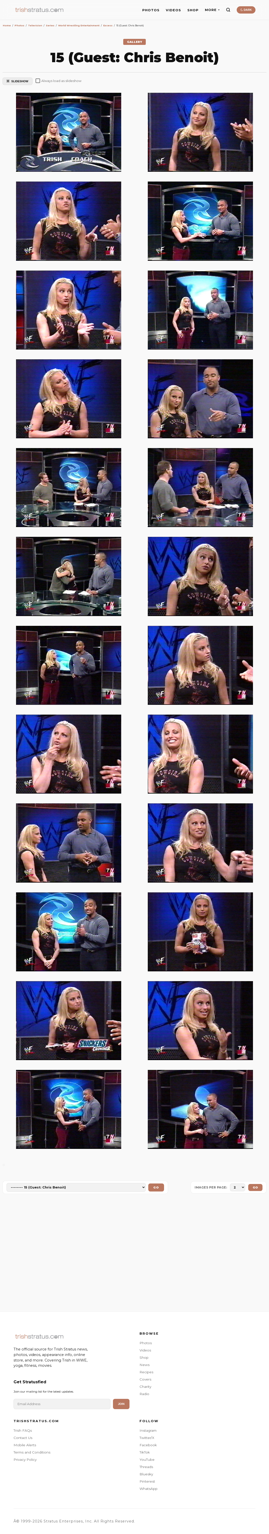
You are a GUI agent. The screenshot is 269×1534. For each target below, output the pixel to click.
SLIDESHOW (17, 81)
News (145, 1365)
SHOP (193, 10)
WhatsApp (149, 1489)
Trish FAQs (23, 1430)
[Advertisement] (134, 1254)
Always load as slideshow (58, 80)
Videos (145, 1350)
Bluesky (146, 1474)
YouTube (147, 1460)
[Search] (228, 10)
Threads (146, 1467)
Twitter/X (147, 1438)
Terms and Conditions (32, 1452)
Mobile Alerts (25, 1445)
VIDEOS (173, 10)
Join (121, 1403)
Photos (146, 1343)
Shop (144, 1357)
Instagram (148, 1430)
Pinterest (147, 1481)
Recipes (146, 1372)
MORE (212, 10)
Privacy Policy (25, 1460)
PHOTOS (151, 10)
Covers (145, 1379)
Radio (144, 1394)
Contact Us (23, 1438)
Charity (145, 1387)
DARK (246, 9)
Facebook (148, 1445)
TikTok (145, 1452)
